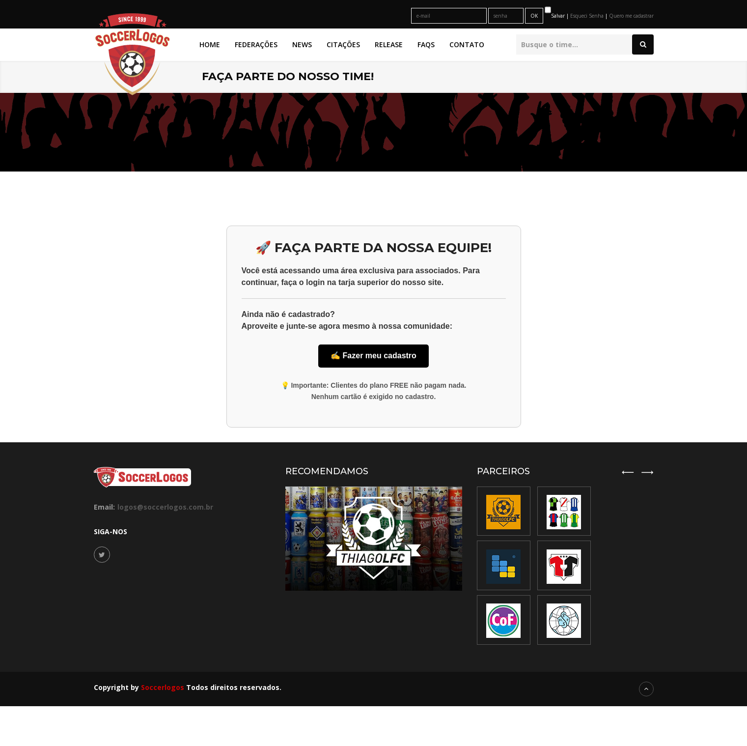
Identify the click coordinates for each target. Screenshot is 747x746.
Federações (256, 44)
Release (389, 44)
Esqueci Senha (587, 15)
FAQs (426, 44)
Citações (343, 44)
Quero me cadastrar (631, 15)
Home (209, 44)
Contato (466, 44)
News (302, 44)
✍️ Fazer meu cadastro (373, 355)
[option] (564, 566)
